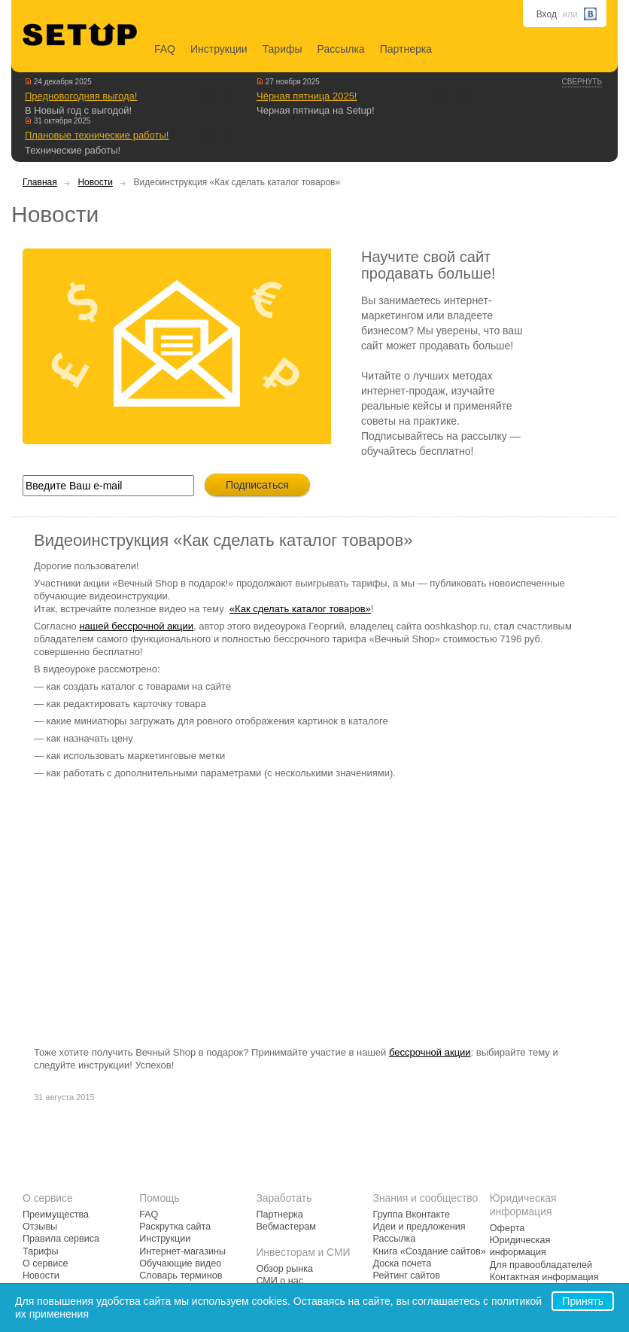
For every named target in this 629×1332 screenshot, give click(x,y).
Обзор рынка (284, 1268)
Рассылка (341, 49)
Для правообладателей (541, 1265)
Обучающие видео (180, 1263)
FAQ (164, 49)
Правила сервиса (61, 1238)
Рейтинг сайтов (406, 1275)
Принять (582, 1301)
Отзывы (40, 1226)
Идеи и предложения (419, 1226)
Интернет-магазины (182, 1251)
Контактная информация (544, 1277)
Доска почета (402, 1263)
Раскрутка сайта (175, 1226)
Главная (40, 182)
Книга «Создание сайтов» (429, 1251)
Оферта (507, 1228)
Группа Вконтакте (411, 1214)
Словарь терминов (180, 1275)
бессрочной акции (430, 1052)
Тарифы (282, 49)
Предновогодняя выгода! (81, 96)
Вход (546, 14)
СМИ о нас (279, 1281)
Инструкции (219, 49)
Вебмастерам (285, 1226)
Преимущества (56, 1214)
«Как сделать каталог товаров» (300, 608)
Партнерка (406, 49)
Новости (94, 182)
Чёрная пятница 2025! (307, 96)
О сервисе (45, 1263)
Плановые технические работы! (97, 135)
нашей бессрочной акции (136, 626)
